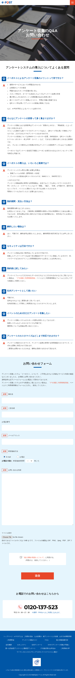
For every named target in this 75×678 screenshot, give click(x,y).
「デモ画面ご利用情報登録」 (26, 278)
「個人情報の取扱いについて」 (34, 557)
